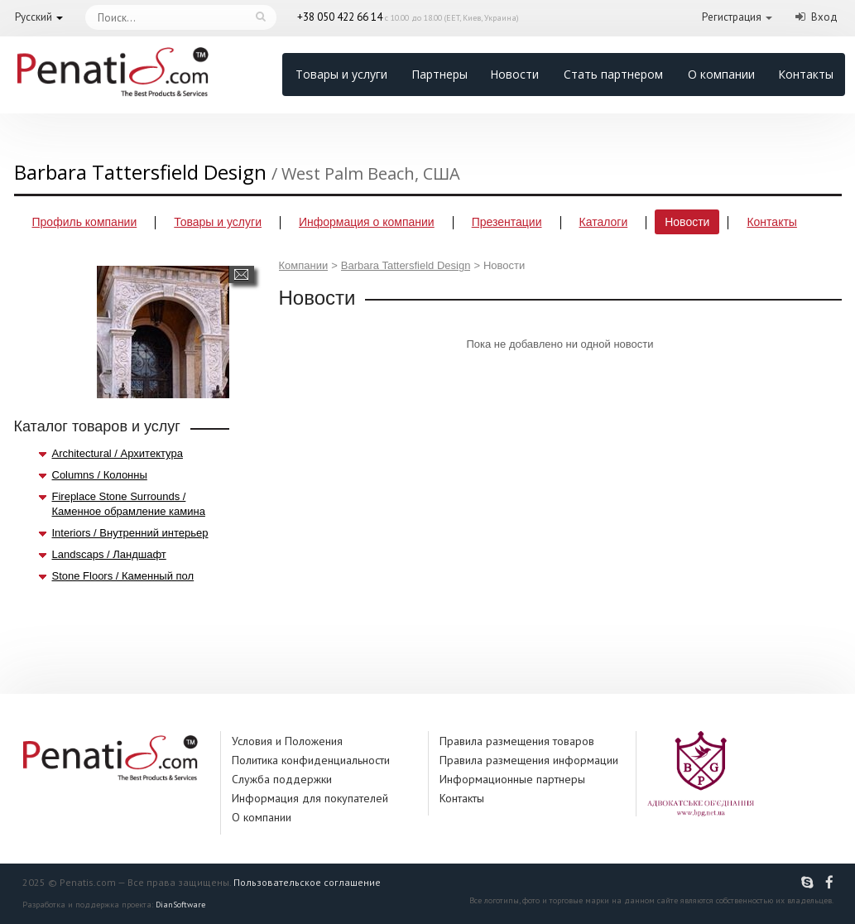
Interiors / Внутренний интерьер (130, 533)
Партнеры (439, 74)
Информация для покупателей (310, 798)
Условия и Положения (287, 741)
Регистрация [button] (731, 17)
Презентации (507, 222)
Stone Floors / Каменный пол (123, 576)
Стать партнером (613, 74)
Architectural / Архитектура (117, 453)
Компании (304, 265)
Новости (514, 74)
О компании (721, 74)
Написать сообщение (241, 274)
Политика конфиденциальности (311, 760)
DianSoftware (180, 904)
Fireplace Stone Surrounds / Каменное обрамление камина (128, 503)
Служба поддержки (282, 779)
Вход (824, 17)
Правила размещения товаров (517, 741)
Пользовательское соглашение (307, 882)
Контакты (805, 74)
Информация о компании (367, 222)
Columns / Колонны (99, 475)
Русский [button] (33, 17)
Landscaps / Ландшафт (109, 554)
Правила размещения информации (529, 760)
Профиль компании (84, 222)
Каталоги (603, 222)
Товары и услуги (341, 74)
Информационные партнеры (512, 779)
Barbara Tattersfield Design (406, 265)
